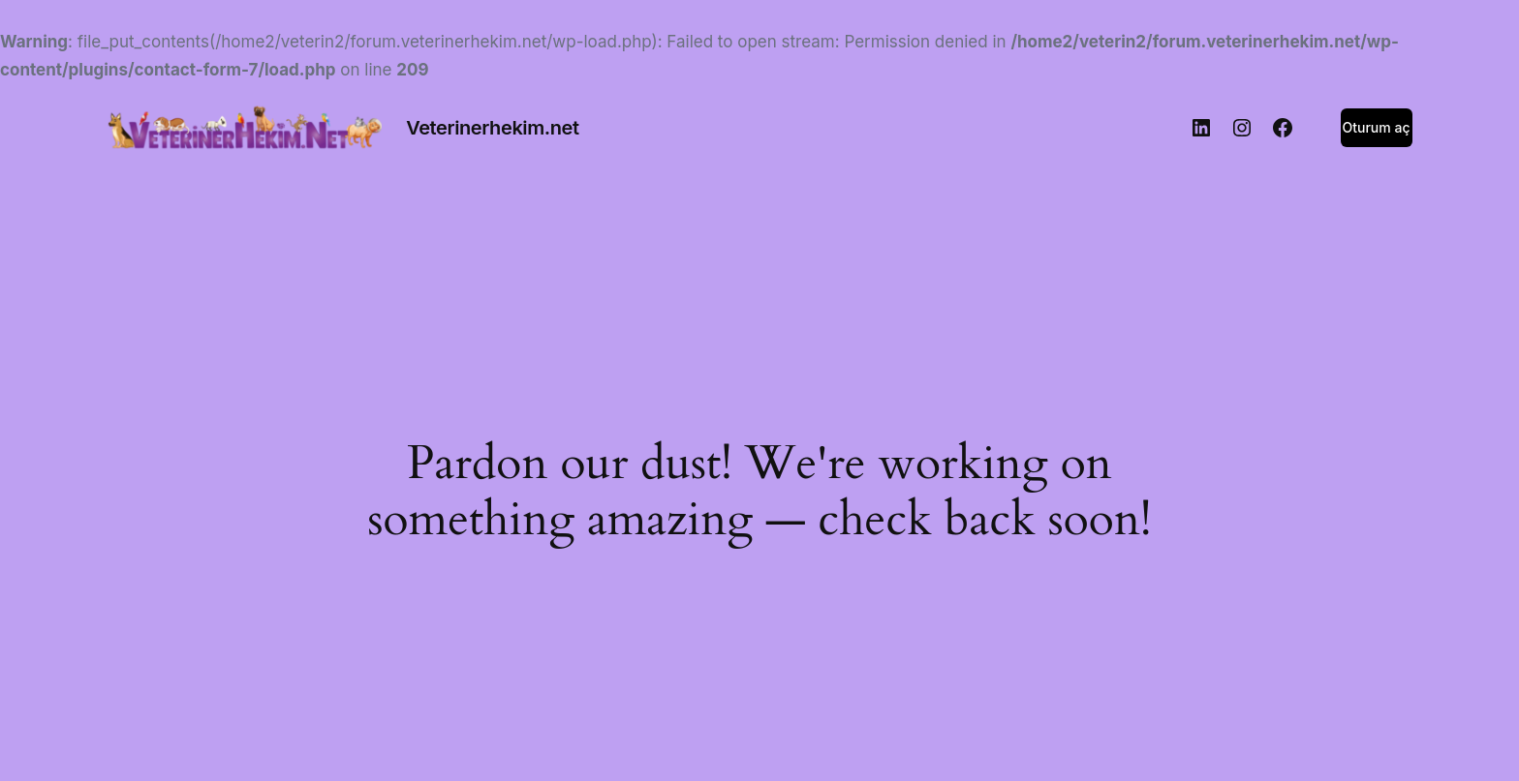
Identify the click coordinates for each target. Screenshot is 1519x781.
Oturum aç (1376, 127)
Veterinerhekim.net (492, 127)
